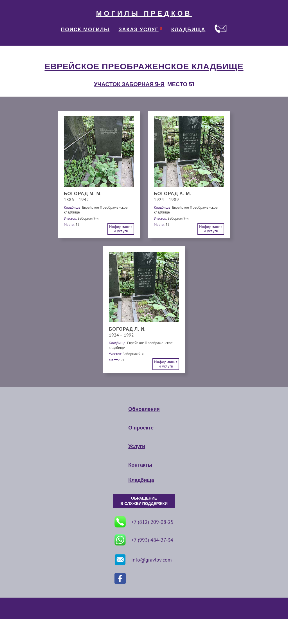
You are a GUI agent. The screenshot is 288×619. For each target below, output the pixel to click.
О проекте (141, 427)
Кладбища (141, 480)
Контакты (140, 465)
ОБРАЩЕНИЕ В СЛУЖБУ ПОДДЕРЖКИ (144, 501)
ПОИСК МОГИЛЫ (85, 29)
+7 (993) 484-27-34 (143, 539)
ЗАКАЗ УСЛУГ (139, 29)
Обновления (143, 409)
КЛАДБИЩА (188, 29)
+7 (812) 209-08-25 (144, 521)
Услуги (136, 446)
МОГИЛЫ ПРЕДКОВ (144, 13)
